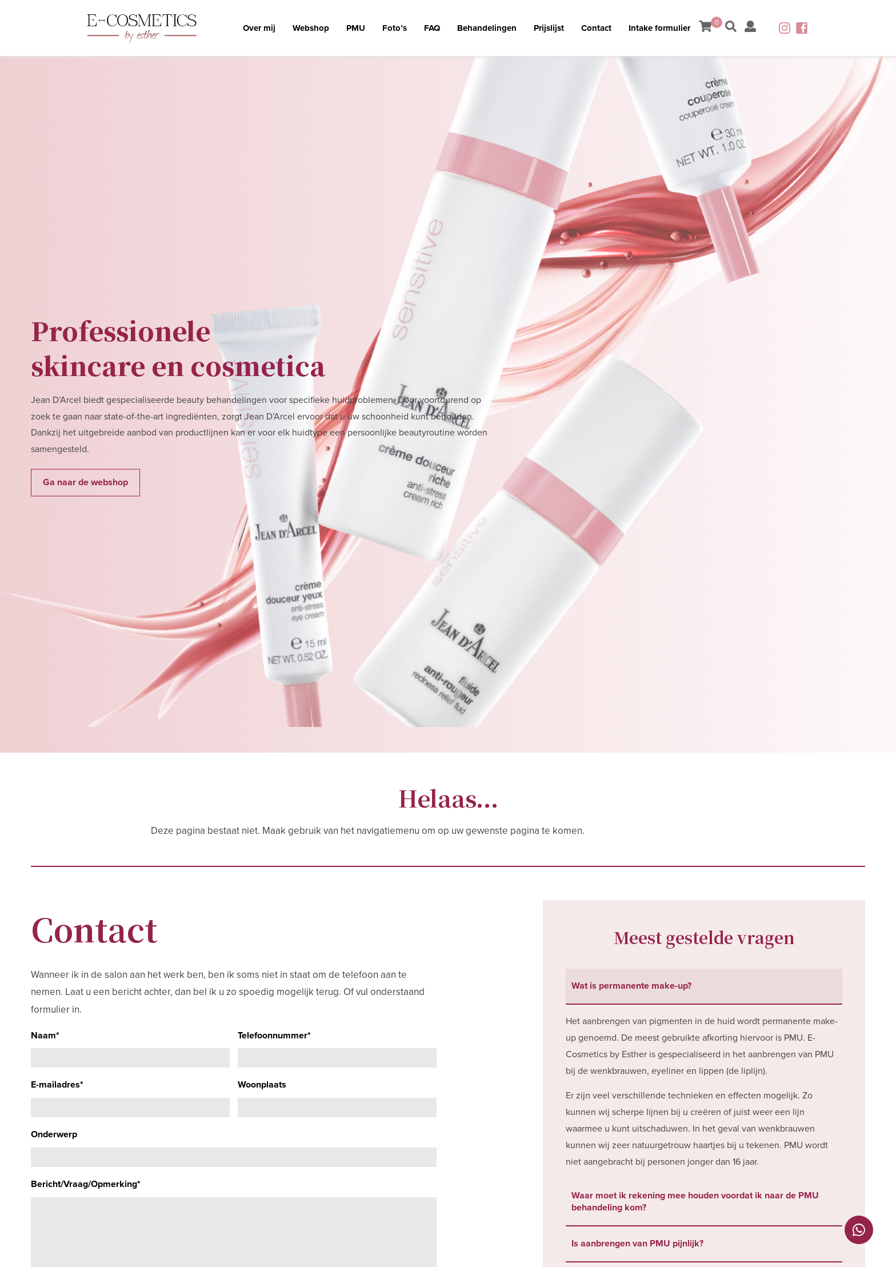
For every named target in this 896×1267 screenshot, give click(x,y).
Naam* (45, 1035)
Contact (596, 28)
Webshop (311, 28)
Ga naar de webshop (85, 482)
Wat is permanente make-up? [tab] (631, 986)
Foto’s (394, 28)
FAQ (432, 28)
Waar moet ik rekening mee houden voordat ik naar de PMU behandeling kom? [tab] (695, 1201)
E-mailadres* (57, 1084)
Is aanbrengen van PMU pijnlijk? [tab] (637, 1243)
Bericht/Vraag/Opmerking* (86, 1184)
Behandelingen (487, 28)
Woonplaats (262, 1084)
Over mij (259, 28)
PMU (355, 28)
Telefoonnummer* (274, 1035)
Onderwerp (54, 1134)
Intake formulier (659, 28)
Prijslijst (549, 28)
